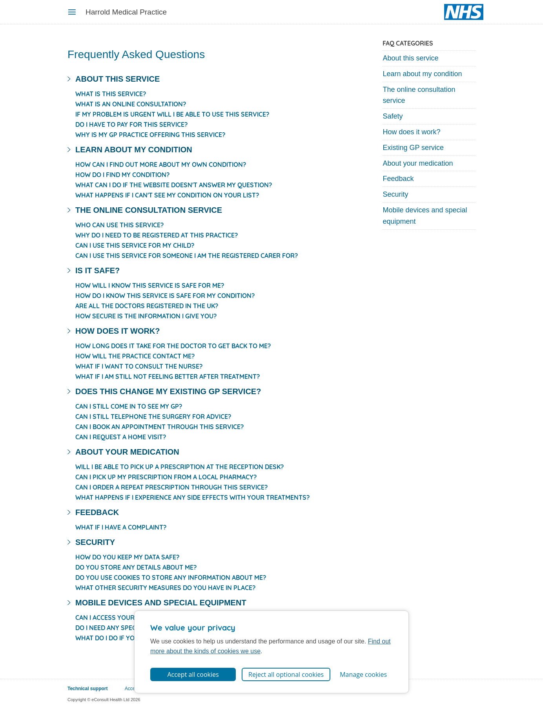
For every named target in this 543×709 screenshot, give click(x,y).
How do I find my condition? (122, 175)
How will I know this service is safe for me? (149, 285)
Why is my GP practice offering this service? (150, 135)
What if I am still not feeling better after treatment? (167, 376)
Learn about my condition (422, 74)
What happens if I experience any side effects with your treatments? (192, 497)
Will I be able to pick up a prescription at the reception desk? (179, 467)
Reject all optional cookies (286, 674)
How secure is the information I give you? (146, 316)
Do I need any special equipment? (130, 628)
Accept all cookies (193, 674)
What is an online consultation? (130, 104)
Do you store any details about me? (136, 567)
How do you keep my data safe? (127, 557)
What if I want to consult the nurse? (138, 366)
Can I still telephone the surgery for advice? (153, 416)
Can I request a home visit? (120, 437)
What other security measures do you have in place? (165, 588)
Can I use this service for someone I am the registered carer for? (186, 255)
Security (395, 194)
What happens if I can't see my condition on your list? (167, 195)
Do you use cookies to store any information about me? (170, 577)
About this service (410, 58)
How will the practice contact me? (135, 356)
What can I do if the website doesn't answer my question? (173, 185)
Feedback (398, 179)
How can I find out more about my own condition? (160, 164)
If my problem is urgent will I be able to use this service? (172, 114)
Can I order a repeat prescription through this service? (171, 487)
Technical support (87, 688)
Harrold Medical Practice (126, 12)
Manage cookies (363, 674)
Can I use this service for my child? (134, 245)
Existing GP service (413, 148)
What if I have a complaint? (120, 527)
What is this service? (110, 94)
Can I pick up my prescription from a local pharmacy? (166, 477)
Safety (393, 116)
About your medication (418, 163)
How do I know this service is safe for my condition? (165, 296)
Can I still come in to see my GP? (128, 406)
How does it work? (411, 132)
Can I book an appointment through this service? (159, 427)
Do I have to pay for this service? (131, 124)
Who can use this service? (119, 225)
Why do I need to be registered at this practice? (156, 235)
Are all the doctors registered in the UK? (146, 306)
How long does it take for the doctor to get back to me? (173, 346)
